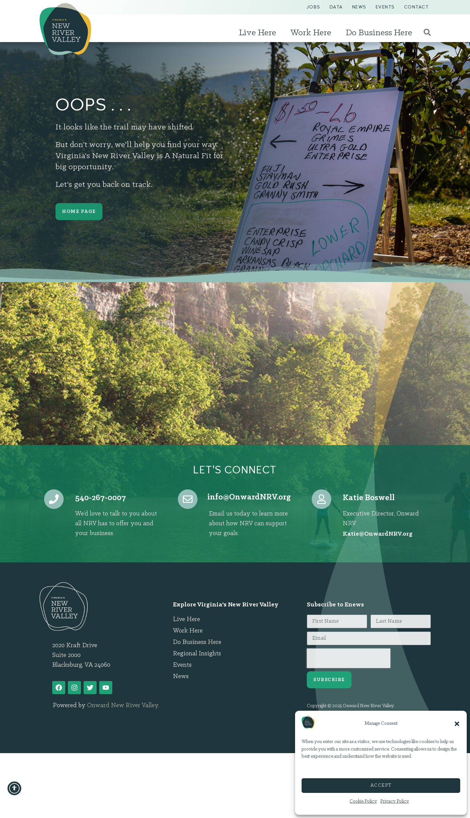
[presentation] (348, 658)
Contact (416, 7)
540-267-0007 (100, 498)
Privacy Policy (394, 801)
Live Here (259, 32)
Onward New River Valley (122, 705)
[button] (457, 724)
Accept (381, 785)
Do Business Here (380, 32)
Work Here (312, 32)
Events (385, 7)
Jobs (313, 7)
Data (336, 7)
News (359, 7)
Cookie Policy (363, 801)
